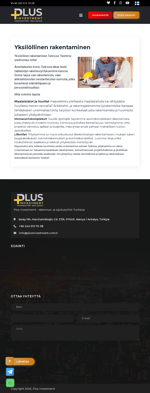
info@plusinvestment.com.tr (36, 233)
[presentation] (39, 350)
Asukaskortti (100, 15)
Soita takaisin (126, 15)
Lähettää (23, 361)
